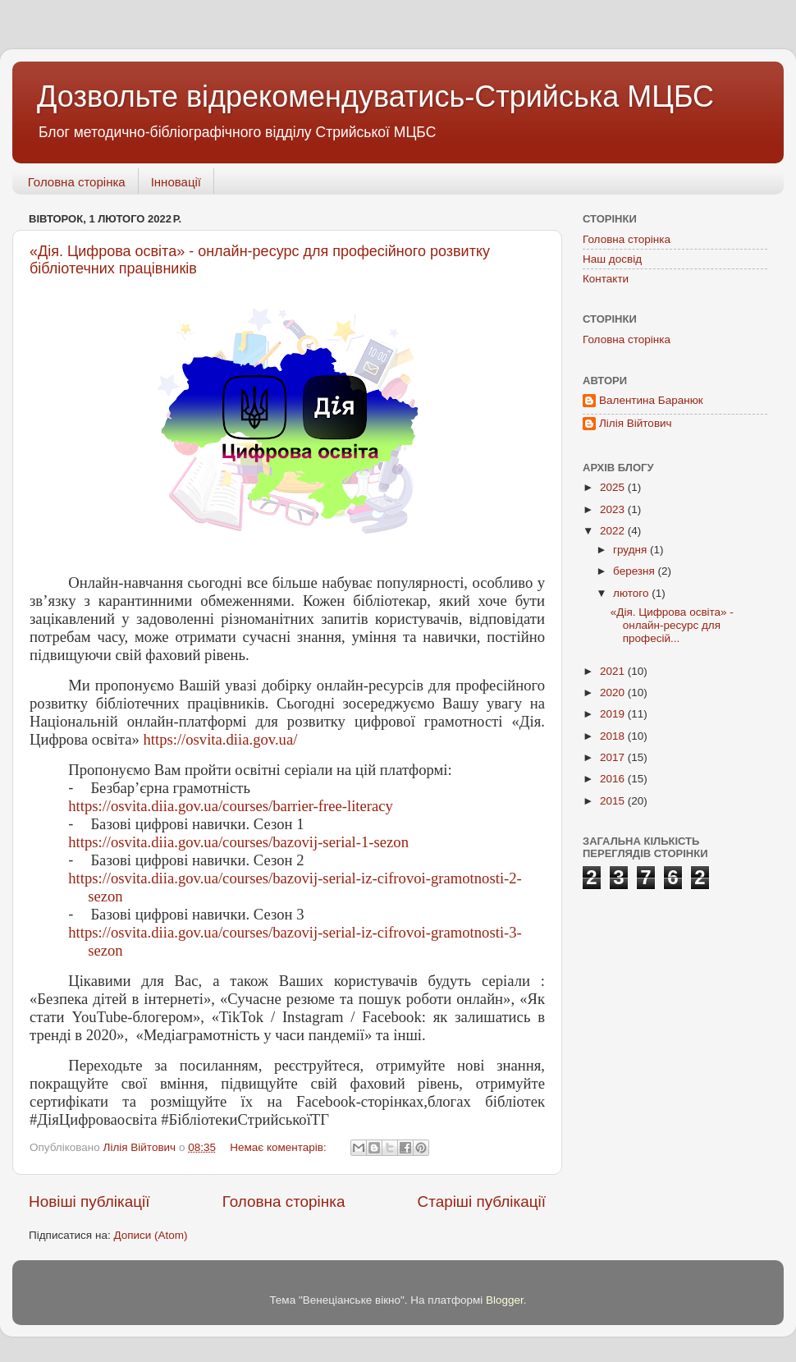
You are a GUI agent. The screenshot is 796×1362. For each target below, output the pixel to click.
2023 (614, 509)
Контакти (606, 279)
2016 (614, 779)
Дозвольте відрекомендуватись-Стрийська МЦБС (375, 96)
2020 (614, 692)
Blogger (505, 1300)
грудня (631, 549)
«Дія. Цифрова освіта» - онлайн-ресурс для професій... (672, 625)
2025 (614, 487)
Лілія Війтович (635, 423)
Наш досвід (612, 259)
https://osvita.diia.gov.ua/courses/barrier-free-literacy (230, 805)
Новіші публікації (89, 1201)
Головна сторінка (77, 182)
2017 (614, 757)
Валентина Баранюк (651, 400)
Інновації (176, 182)
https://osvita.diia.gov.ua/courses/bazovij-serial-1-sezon (238, 842)
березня (635, 571)
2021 (614, 671)
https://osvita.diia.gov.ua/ (220, 739)
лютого (632, 593)
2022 (614, 531)
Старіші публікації (482, 1201)
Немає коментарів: (279, 1147)
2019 (614, 714)
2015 (614, 801)
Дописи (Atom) (150, 1235)
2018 (614, 736)
